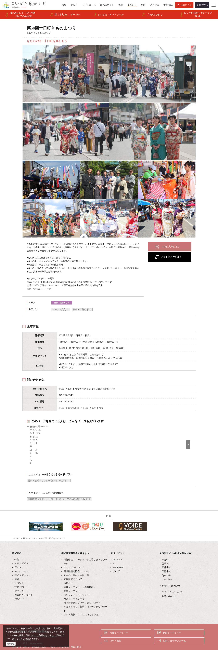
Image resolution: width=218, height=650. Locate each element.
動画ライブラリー (73, 580)
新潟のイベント (30, 528)
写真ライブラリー (119, 622)
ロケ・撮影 (115, 630)
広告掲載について (73, 568)
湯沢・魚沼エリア (61, 302)
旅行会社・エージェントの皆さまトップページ (85, 551)
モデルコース (21, 561)
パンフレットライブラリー (77, 584)
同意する (11, 643)
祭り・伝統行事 (81, 309)
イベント (19, 572)
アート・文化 (59, 309)
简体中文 (166, 557)
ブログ (116, 561)
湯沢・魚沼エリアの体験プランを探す (47, 470)
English (165, 549)
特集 (16, 549)
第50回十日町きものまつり (53, 528)
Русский (166, 565)
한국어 (165, 553)
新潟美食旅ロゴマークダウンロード (82, 592)
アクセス (19, 580)
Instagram (118, 557)
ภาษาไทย (167, 568)
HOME (16, 528)
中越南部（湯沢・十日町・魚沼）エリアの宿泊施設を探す (58, 488)
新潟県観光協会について (76, 561)
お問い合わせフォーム (174, 630)
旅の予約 (19, 576)
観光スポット (21, 565)
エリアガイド (21, 553)
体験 (16, 568)
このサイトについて (74, 557)
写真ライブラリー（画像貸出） (80, 576)
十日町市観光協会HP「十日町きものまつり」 (82, 407)
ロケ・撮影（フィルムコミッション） (83, 604)
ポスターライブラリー (75, 588)
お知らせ (19, 588)
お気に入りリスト (23, 584)
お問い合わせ (169, 585)
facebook (118, 549)
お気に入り (186, 5)
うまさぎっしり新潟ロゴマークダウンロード (85, 598)
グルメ (17, 557)
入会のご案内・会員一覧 (76, 565)
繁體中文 (166, 561)
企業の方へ (202, 5)
